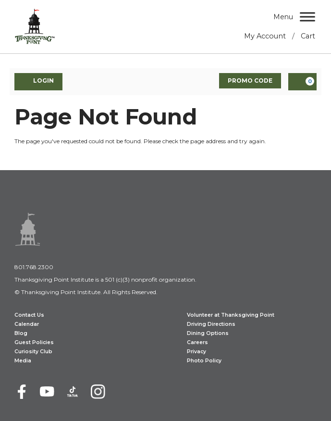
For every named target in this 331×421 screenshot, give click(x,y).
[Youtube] (47, 391)
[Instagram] (98, 391)
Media (22, 361)
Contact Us (29, 315)
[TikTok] (72, 391)
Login (38, 81)
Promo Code (250, 80)
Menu (283, 16)
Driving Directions (211, 324)
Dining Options (208, 333)
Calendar (26, 324)
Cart (308, 36)
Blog (20, 333)
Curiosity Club (33, 351)
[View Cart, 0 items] (302, 81)
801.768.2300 (33, 267)
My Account (265, 36)
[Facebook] (21, 391)
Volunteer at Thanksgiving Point (230, 315)
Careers (197, 342)
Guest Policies (34, 342)
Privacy (196, 351)
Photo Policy (204, 361)
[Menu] (307, 16)
